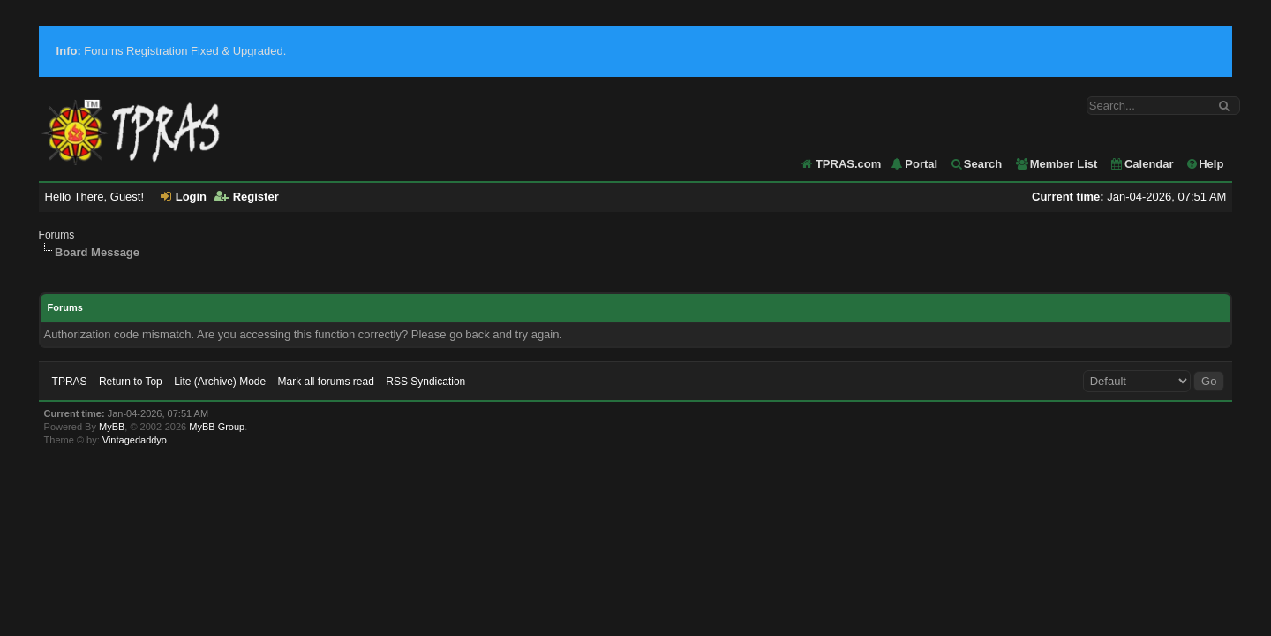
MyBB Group (216, 426)
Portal (913, 163)
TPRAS (69, 381)
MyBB (111, 426)
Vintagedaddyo (134, 440)
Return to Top (130, 381)
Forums (57, 235)
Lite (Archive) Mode (220, 381)
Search (976, 163)
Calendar (1141, 163)
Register (246, 196)
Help (1204, 163)
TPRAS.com (848, 163)
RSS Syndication (425, 381)
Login (184, 196)
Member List (1056, 163)
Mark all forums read (326, 381)
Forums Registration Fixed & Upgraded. (171, 50)
